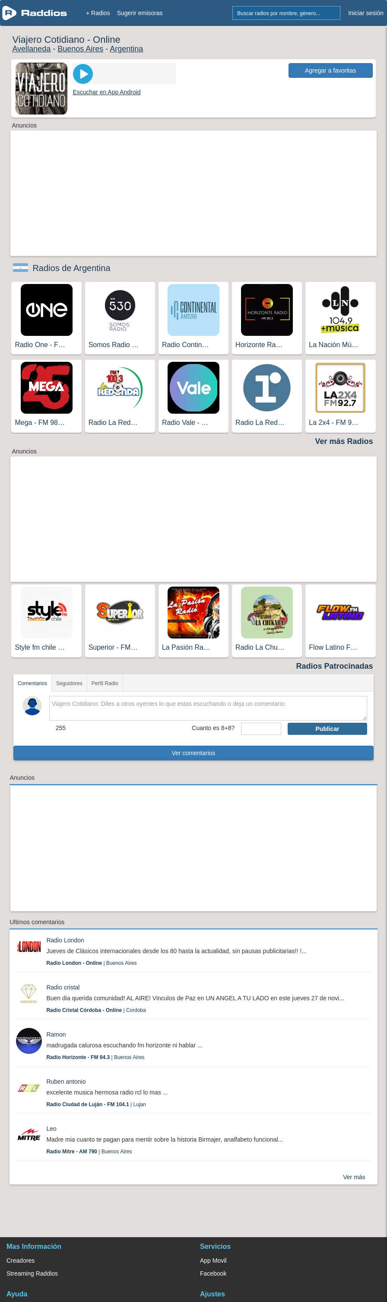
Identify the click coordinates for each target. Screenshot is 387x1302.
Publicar (327, 728)
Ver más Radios (344, 441)
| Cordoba (96, 1010)
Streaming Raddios (32, 1273)
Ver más (354, 1177)
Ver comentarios (193, 753)
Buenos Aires (80, 49)
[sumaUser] (261, 729)
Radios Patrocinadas (334, 666)
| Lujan (96, 1104)
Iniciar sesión (366, 13)
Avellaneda (31, 49)
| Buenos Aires (91, 963)
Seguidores (69, 683)
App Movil (213, 1260)
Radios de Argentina (71, 268)
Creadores (20, 1260)
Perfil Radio (105, 683)
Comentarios (32, 683)
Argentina (126, 49)
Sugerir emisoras (140, 13)
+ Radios (98, 13)
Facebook (213, 1273)
